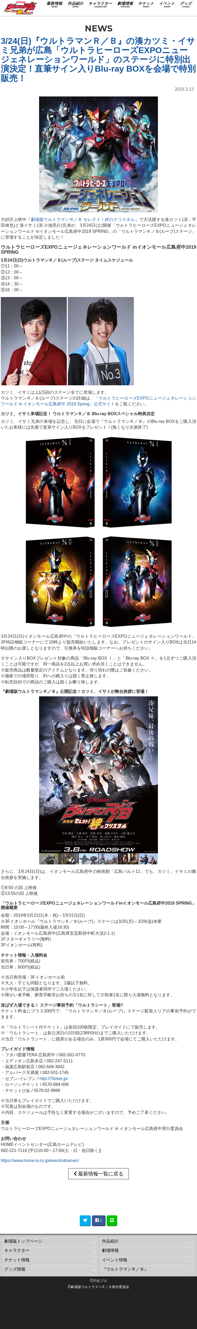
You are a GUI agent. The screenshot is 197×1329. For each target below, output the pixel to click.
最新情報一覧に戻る (98, 1174)
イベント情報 (114, 1260)
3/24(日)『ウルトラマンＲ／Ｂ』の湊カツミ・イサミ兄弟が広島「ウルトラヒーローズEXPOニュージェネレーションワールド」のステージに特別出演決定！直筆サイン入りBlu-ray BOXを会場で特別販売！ (98, 59)
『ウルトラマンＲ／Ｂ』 (125, 1269)
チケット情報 (17, 1260)
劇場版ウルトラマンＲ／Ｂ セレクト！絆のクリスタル (83, 219)
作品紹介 (110, 1241)
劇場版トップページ (23, 1241)
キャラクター (17, 1250)
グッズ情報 (14, 1269)
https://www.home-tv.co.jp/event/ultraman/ (40, 1160)
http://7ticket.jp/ (54, 1078)
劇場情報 (110, 1250)
